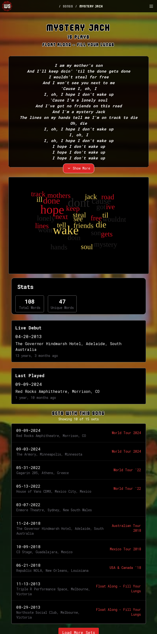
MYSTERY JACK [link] (91, 6)
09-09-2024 (28, 384)
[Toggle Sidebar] (151, 6)
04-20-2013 (28, 336)
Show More (78, 168)
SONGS (68, 6)
